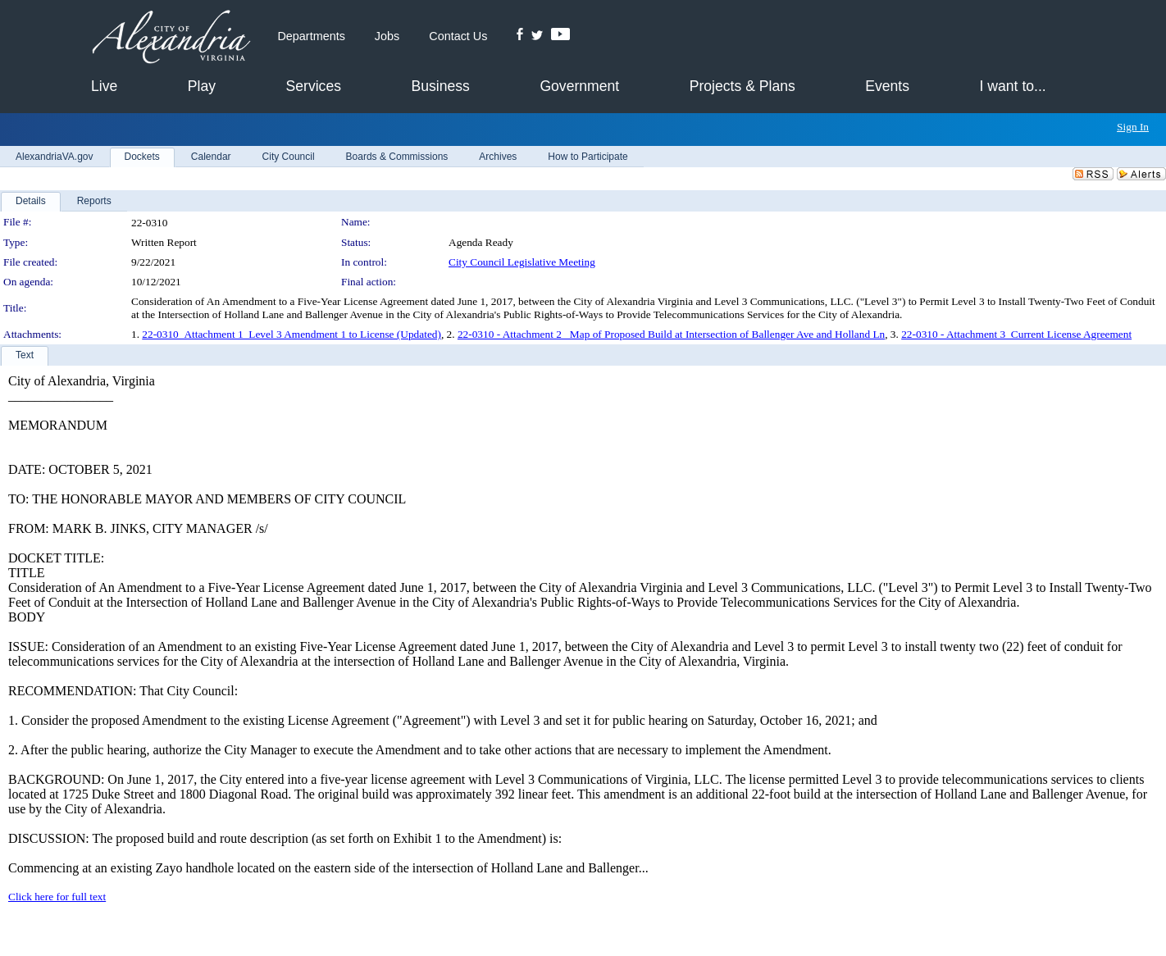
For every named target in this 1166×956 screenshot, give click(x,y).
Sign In (1133, 127)
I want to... (1013, 86)
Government (579, 86)
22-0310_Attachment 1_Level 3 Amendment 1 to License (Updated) (291, 334)
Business (440, 86)
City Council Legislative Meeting (522, 262)
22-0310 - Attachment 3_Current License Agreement (1016, 334)
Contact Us (458, 36)
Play (202, 86)
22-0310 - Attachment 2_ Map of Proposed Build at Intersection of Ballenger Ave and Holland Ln (671, 334)
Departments (310, 36)
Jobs (387, 36)
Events (887, 86)
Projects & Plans (742, 86)
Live (104, 86)
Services (313, 86)
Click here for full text (57, 896)
